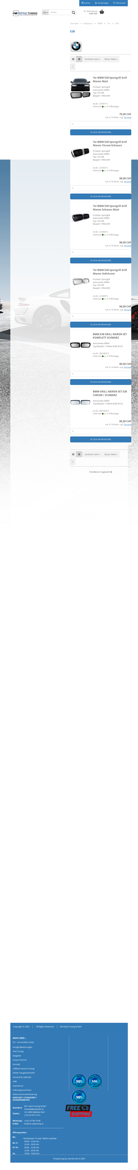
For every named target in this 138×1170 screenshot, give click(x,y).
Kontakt (16, 1064)
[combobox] (92, 59)
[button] (73, 59)
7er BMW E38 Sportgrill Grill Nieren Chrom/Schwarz (110, 143)
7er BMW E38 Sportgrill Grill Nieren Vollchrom (110, 271)
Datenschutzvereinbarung (25, 1094)
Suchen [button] (86, 3)
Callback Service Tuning (23, 1068)
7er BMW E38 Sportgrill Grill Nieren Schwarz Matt (110, 207)
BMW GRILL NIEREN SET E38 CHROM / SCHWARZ (110, 393)
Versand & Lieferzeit (22, 1077)
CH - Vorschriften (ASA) (23, 1042)
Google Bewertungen (22, 1047)
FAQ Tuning (18, 1051)
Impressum (18, 1085)
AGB (15, 1081)
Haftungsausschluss (22, 1090)
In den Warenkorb (100, 132)
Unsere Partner (20, 1060)
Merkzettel (119, 3)
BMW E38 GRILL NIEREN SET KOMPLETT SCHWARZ (110, 336)
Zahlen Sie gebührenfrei (24, 1072)
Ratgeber (17, 1055)
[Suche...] (45, 12)
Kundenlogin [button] (102, 3)
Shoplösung (58, 1158)
